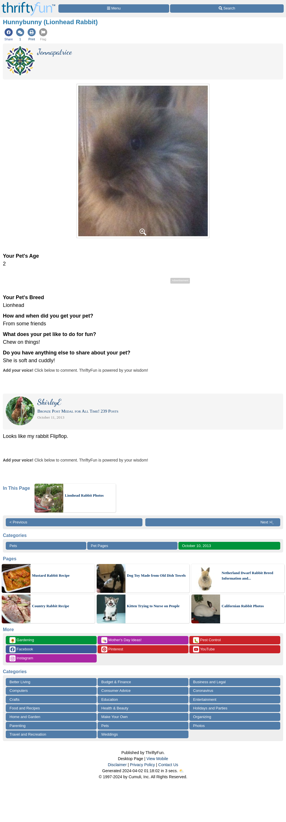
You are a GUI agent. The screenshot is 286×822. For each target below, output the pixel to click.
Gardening (21, 640)
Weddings (109, 734)
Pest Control (207, 640)
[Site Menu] (113, 8)
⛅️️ (181, 770)
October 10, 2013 (196, 546)
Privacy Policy (142, 764)
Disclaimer (117, 764)
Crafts (14, 699)
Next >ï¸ (268, 522)
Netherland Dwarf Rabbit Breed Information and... (247, 576)
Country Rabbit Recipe (50, 606)
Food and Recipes (24, 708)
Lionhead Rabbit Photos (84, 495)
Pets (13, 546)
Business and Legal (209, 682)
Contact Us (168, 764)
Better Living (19, 682)
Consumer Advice (116, 690)
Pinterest (112, 649)
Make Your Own (114, 717)
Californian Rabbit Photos (243, 606)
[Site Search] (227, 8)
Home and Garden (24, 717)
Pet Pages (99, 546)
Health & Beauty (114, 708)
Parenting (17, 726)
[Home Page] (28, 3)
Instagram (21, 658)
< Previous (18, 522)
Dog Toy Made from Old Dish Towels (156, 575)
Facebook (21, 649)
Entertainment (204, 699)
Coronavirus (203, 690)
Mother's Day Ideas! (121, 640)
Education (109, 699)
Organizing (202, 717)
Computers (18, 690)
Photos (199, 726)
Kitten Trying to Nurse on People (153, 606)
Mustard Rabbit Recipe (51, 575)
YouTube (204, 649)
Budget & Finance (116, 682)
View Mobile (157, 758)
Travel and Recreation (27, 734)
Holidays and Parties (210, 708)
